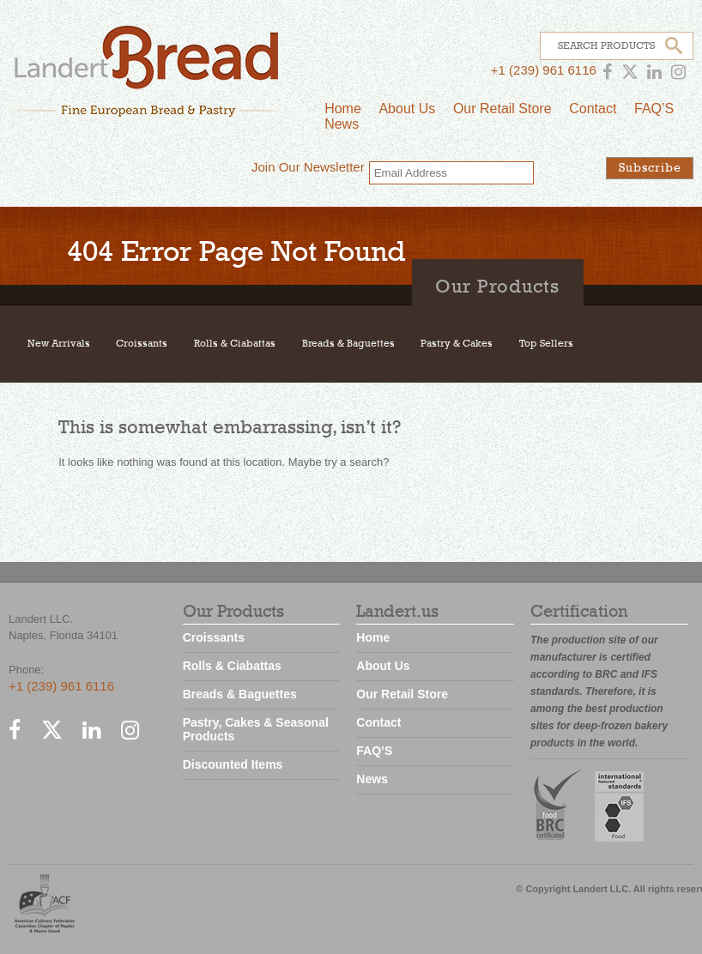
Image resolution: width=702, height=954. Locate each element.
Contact (592, 108)
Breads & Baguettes (348, 343)
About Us (406, 108)
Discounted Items (233, 764)
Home (342, 108)
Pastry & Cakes (457, 343)
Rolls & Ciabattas (234, 343)
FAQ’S (654, 108)
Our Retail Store (502, 108)
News (341, 124)
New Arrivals (58, 343)
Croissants (141, 343)
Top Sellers (546, 343)
